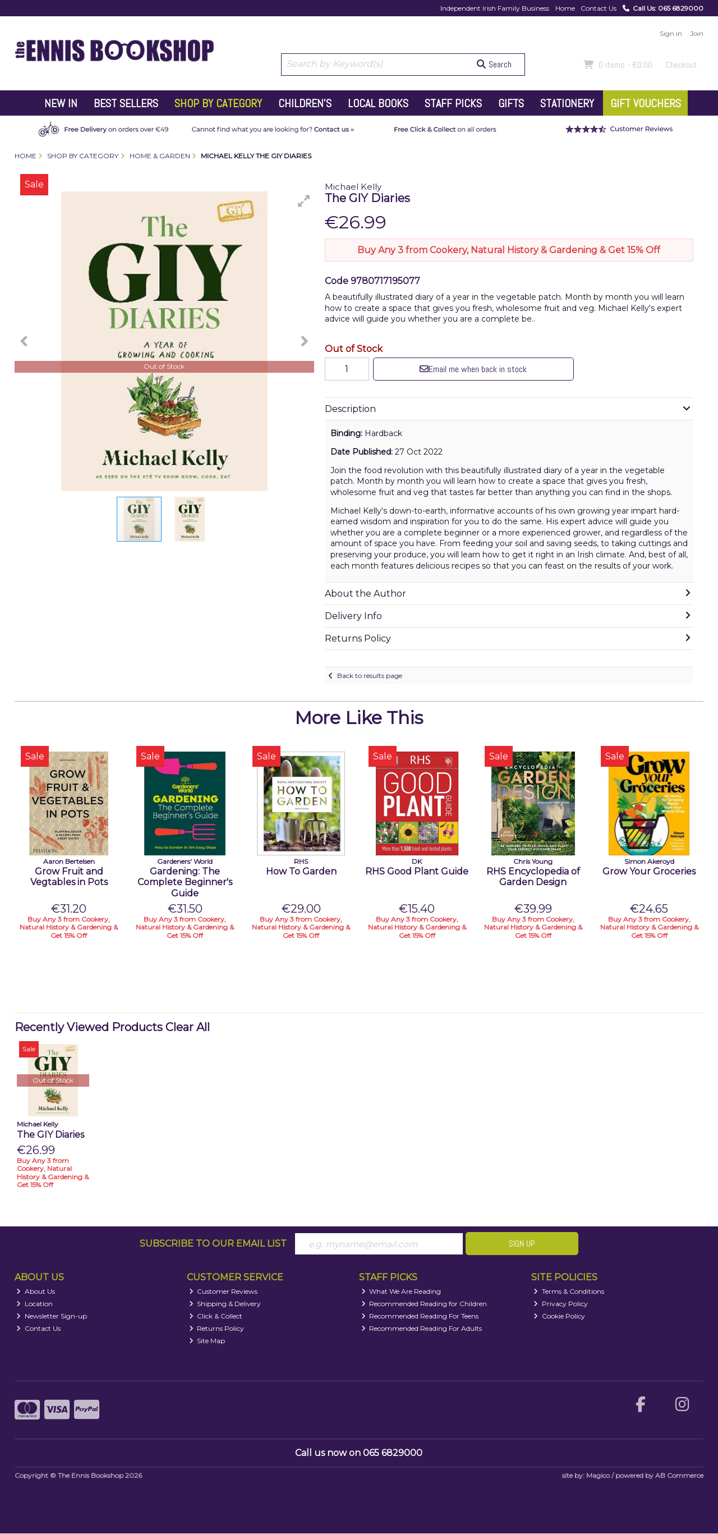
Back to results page (369, 675)
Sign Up (522, 1243)
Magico (598, 1475)
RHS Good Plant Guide (416, 871)
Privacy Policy (560, 1304)
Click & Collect (216, 1316)
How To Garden (301, 871)
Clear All (187, 1027)
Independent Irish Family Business (494, 8)
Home (565, 8)
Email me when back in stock (470, 369)
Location (34, 1304)
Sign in (671, 33)
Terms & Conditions (568, 1292)
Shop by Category (218, 103)
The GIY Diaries (50, 1134)
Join (696, 33)
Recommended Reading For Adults (421, 1328)
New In (60, 103)
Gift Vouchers (645, 103)
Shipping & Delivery (225, 1304)
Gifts (511, 103)
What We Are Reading (401, 1292)
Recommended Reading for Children (424, 1304)
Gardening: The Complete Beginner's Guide (184, 882)
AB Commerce (679, 1475)
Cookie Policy (559, 1316)
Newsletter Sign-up (51, 1316)
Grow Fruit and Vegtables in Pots (69, 876)
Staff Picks (453, 103)
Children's (305, 103)
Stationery (567, 103)
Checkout (681, 65)
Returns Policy (217, 1328)
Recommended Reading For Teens (420, 1316)
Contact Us (598, 8)
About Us (35, 1292)
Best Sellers (126, 103)
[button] (304, 201)
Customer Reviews (223, 1292)
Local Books (378, 103)
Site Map (207, 1340)
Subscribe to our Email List (213, 1243)
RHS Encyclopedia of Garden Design (533, 876)
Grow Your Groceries (649, 871)
